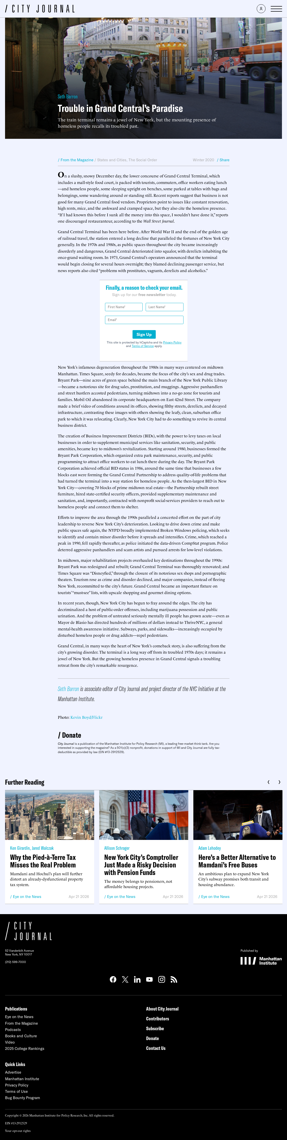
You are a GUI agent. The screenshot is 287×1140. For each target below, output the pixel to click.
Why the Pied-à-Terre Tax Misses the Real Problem (43, 860)
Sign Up (144, 334)
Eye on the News (27, 896)
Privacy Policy (172, 342)
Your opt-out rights (18, 1130)
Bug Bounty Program (22, 1097)
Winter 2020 (203, 160)
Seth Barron (67, 96)
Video (10, 1042)
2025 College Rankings (24, 1048)
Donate (71, 735)
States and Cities (111, 159)
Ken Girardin (20, 848)
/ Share (223, 160)
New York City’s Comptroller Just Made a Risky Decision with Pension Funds (141, 864)
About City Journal (162, 1008)
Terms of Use (16, 1091)
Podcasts (13, 1029)
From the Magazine (21, 1023)
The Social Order (142, 159)
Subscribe (155, 1028)
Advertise (13, 1072)
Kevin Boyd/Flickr (86, 717)
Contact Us (156, 1048)
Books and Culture (21, 1035)
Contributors (157, 1018)
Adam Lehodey (209, 848)
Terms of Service (143, 346)
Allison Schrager (116, 848)
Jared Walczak (43, 848)
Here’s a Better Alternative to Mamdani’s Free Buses (237, 860)
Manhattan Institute (22, 1078)
